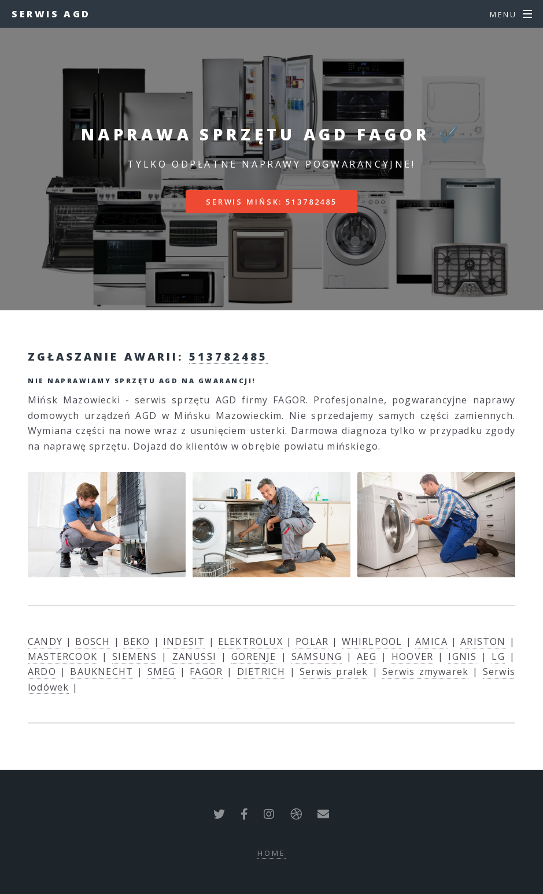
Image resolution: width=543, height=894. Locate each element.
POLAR (311, 641)
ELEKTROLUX (250, 641)
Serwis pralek (334, 671)
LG (498, 656)
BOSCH (92, 641)
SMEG (161, 671)
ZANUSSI (194, 656)
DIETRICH (261, 671)
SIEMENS (134, 656)
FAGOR (206, 671)
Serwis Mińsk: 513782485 (271, 201)
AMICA (431, 641)
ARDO (42, 671)
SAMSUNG (316, 656)
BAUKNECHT (101, 671)
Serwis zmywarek (425, 671)
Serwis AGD (51, 14)
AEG (366, 656)
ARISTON (482, 641)
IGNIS (462, 656)
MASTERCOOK (62, 656)
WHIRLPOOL (372, 641)
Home (271, 853)
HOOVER (412, 656)
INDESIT (184, 641)
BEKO (136, 641)
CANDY (45, 641)
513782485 (228, 356)
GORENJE (253, 656)
